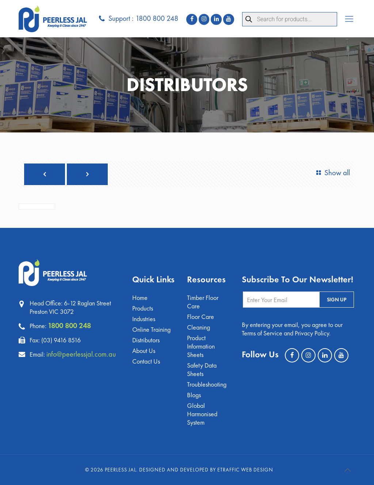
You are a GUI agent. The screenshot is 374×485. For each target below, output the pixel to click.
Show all (331, 172)
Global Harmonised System (202, 413)
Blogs (194, 395)
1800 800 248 (69, 325)
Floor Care (200, 316)
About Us (143, 350)
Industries (143, 319)
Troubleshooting (206, 384)
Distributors (146, 340)
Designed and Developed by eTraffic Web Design (206, 469)
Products (142, 308)
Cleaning (198, 327)
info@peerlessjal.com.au (81, 354)
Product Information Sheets (201, 346)
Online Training (151, 329)
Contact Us (146, 361)
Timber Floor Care (202, 301)
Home (140, 297)
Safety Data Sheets (202, 369)
